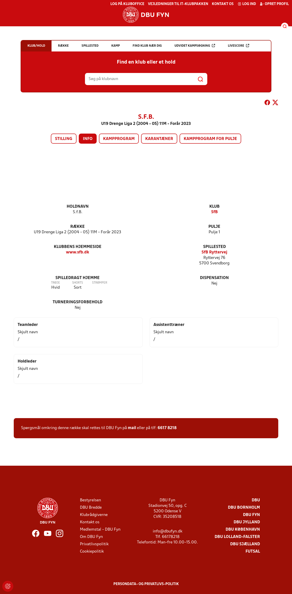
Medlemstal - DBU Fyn (100, 530)
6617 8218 (167, 428)
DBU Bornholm (244, 508)
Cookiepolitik (92, 552)
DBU (256, 500)
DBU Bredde (91, 508)
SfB (214, 212)
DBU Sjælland (245, 544)
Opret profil (274, 4)
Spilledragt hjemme (77, 278)
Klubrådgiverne (94, 515)
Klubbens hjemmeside (77, 247)
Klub (214, 207)
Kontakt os (223, 4)
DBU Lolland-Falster (237, 537)
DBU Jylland (247, 522)
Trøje (55, 282)
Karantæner (159, 139)
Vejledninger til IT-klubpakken (178, 4)
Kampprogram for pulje (210, 139)
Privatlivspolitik (94, 544)
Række (77, 227)
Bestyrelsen (90, 500)
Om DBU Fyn (91, 537)
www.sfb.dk (77, 252)
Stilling (63, 139)
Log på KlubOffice (127, 4)
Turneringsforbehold (77, 302)
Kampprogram (119, 139)
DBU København (243, 530)
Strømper (99, 282)
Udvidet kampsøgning (195, 45)
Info (88, 139)
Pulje (214, 227)
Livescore (238, 45)
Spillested (214, 247)
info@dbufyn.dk (167, 531)
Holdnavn (78, 207)
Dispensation (214, 278)
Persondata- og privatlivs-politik (146, 584)
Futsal (253, 552)
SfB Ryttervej (214, 252)
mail (132, 428)
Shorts (77, 282)
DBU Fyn (251, 515)
